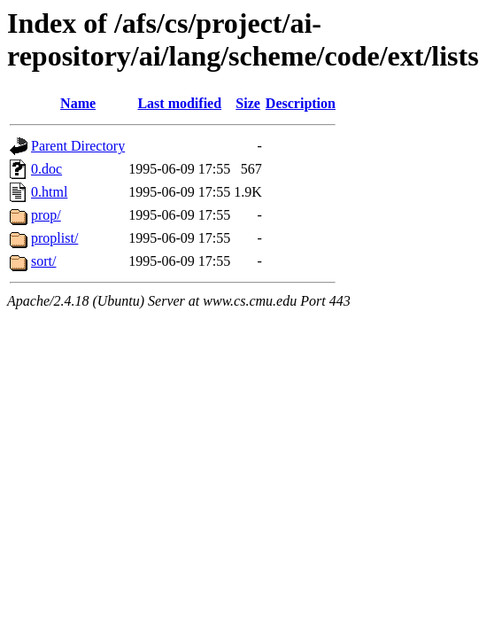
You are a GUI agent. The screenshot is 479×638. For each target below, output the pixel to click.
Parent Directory (78, 145)
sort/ (43, 260)
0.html (49, 191)
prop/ (46, 214)
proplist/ (54, 237)
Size (248, 103)
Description (301, 103)
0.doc (46, 168)
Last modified (179, 103)
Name (78, 103)
